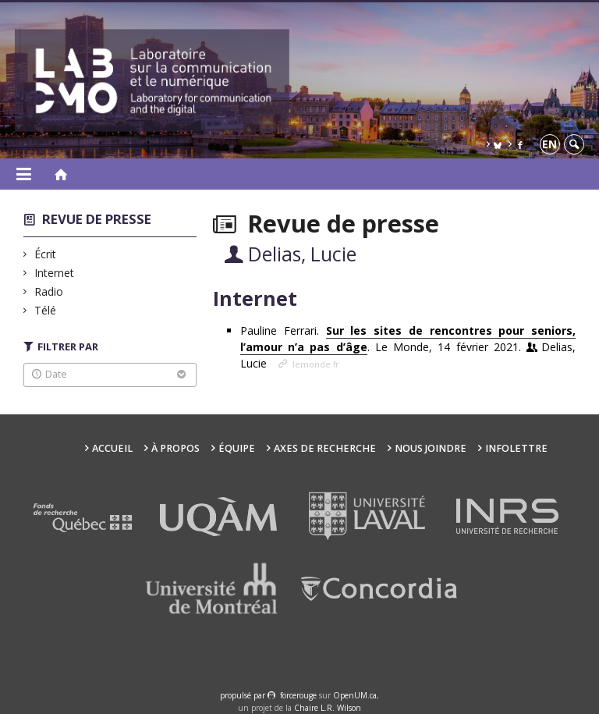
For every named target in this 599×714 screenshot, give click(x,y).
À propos (175, 448)
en (549, 144)
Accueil (112, 448)
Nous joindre (430, 448)
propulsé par (244, 695)
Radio (49, 291)
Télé (45, 310)
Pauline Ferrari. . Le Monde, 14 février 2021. (408, 347)
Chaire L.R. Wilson (327, 707)
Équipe (236, 448)
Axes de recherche (325, 448)
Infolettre (516, 448)
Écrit (45, 254)
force (298, 695)
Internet (54, 272)
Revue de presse (96, 219)
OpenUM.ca (355, 695)
